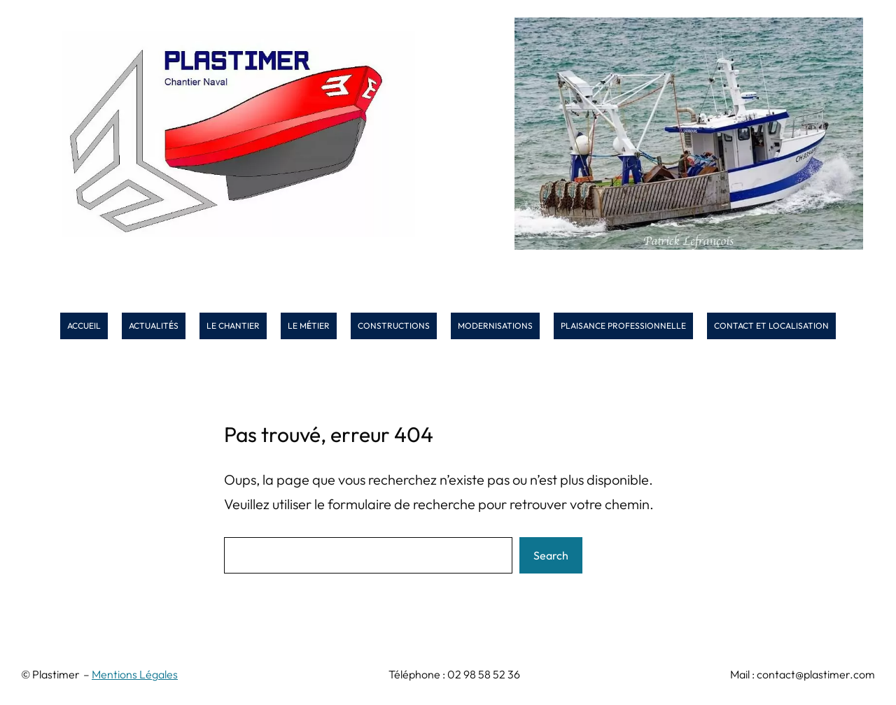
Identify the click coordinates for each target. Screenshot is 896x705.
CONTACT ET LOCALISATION (771, 325)
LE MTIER (309, 325)
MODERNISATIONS (495, 325)
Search (550, 555)
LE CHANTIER (233, 325)
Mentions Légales (135, 674)
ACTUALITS (153, 325)
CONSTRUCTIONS (394, 325)
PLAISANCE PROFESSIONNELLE (623, 325)
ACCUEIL (84, 325)
